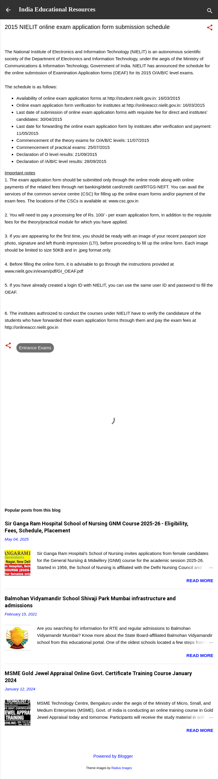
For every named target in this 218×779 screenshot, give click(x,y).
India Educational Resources (57, 9)
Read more (199, 580)
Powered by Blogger (109, 756)
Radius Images (121, 768)
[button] (209, 28)
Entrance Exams (35, 347)
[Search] (209, 12)
